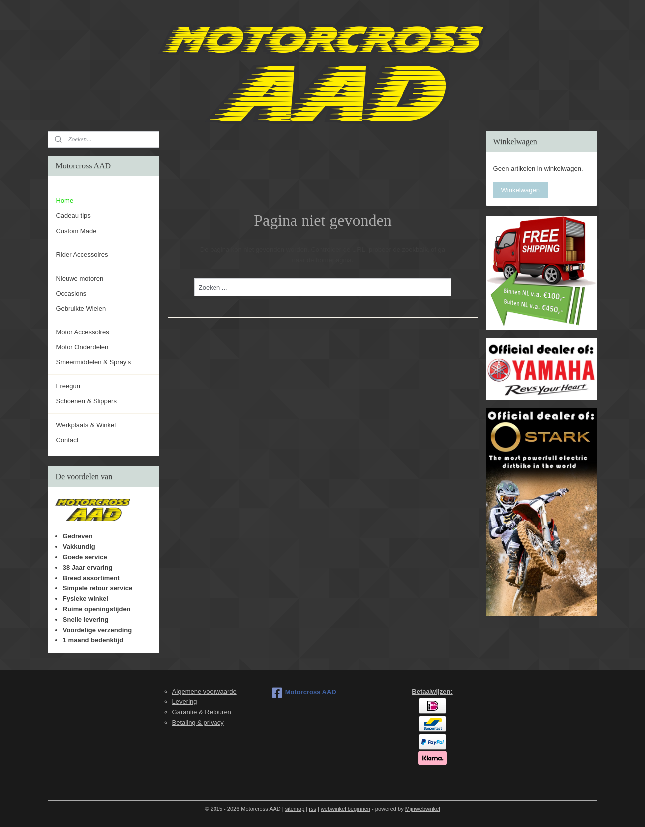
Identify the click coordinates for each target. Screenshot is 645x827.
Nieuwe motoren (79, 278)
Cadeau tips (73, 215)
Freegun (68, 386)
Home (64, 200)
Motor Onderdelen (82, 347)
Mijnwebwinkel (422, 809)
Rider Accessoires (82, 254)
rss (312, 809)
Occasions (71, 293)
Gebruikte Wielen (81, 308)
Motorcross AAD (304, 693)
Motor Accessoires (82, 332)
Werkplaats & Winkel (86, 425)
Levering (184, 701)
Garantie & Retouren (201, 712)
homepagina (334, 260)
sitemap (295, 809)
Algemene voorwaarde (204, 691)
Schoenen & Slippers (86, 401)
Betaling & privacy (198, 722)
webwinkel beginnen (345, 809)
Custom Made (76, 231)
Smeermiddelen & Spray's (93, 362)
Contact (67, 440)
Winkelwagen (520, 190)
